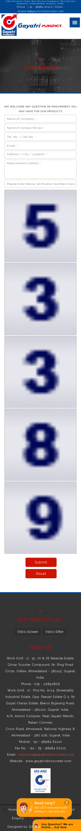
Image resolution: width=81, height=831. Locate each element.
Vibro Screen (27, 631)
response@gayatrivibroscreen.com (40, 11)
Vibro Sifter (55, 631)
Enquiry (18, 818)
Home (13, 809)
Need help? (44, 803)
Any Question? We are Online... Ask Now (57, 826)
